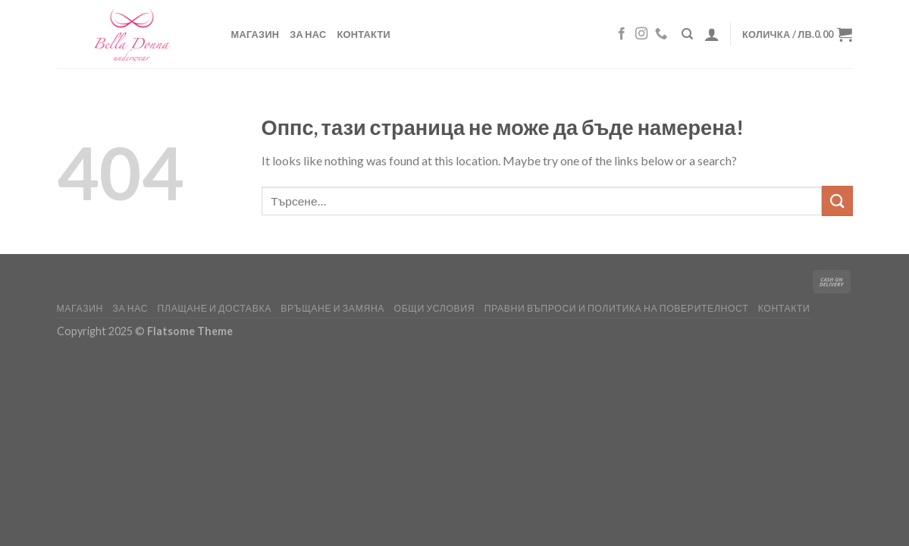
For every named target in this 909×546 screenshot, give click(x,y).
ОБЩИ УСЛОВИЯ (434, 308)
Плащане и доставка (214, 308)
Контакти (363, 34)
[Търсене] (687, 34)
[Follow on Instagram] (641, 34)
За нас (308, 34)
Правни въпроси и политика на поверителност (616, 308)
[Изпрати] (837, 200)
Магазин (255, 34)
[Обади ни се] (661, 34)
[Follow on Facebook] (622, 34)
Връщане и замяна (332, 308)
